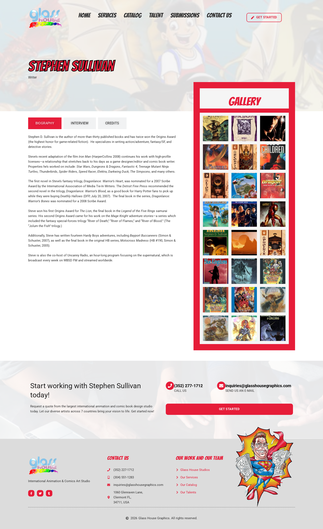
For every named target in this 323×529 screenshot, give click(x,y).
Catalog (132, 15)
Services (107, 15)
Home (84, 15)
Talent (156, 15)
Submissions (184, 15)
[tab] (45, 123)
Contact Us (219, 15)
